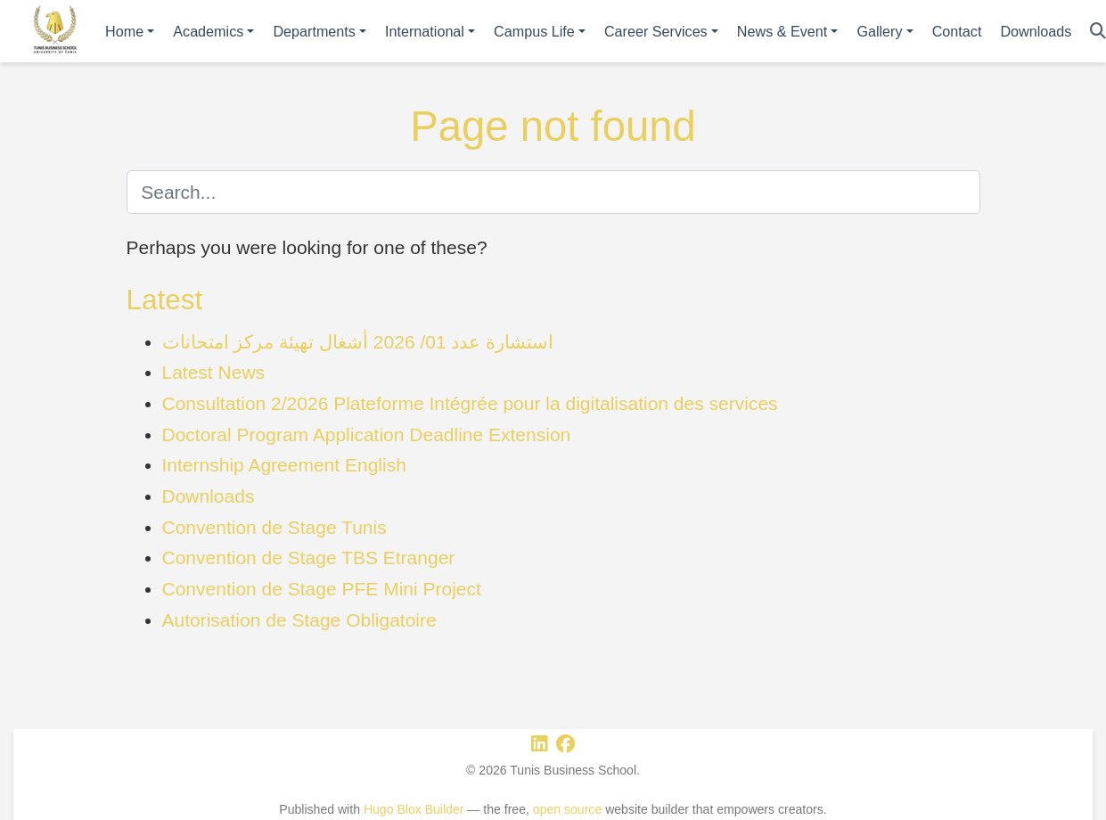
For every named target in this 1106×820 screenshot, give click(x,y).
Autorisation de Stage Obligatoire (299, 620)
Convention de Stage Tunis (274, 527)
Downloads (208, 496)
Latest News (214, 372)
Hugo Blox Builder (414, 809)
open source (567, 809)
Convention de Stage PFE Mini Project (321, 588)
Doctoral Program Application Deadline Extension (366, 434)
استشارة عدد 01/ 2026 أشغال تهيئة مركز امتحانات (358, 342)
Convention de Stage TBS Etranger (308, 557)
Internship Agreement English (284, 465)
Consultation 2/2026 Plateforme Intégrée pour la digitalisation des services (470, 403)
